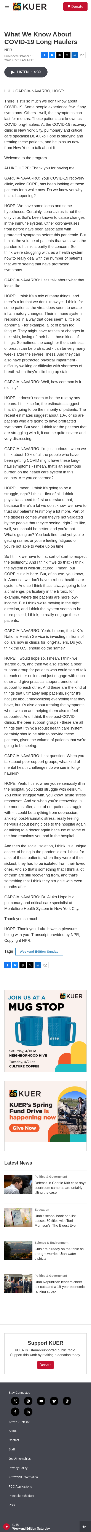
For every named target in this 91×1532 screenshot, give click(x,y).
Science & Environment (51, 1242)
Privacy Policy (18, 1468)
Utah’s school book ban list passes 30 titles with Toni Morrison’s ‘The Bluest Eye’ (56, 1220)
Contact (14, 1440)
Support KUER (45, 1343)
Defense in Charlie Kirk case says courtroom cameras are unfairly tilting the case (60, 1187)
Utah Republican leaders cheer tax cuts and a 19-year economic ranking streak (60, 1286)
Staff (12, 1449)
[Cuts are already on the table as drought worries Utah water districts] (18, 1250)
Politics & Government (51, 1176)
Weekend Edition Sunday (39, 951)
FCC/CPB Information (23, 1477)
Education (42, 1209)
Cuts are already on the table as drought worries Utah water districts (59, 1253)
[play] (6, 1526)
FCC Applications (20, 1486)
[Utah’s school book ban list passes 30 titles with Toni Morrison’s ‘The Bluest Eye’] (18, 1217)
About (13, 1431)
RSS (12, 1505)
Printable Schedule (21, 1495)
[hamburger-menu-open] (7, 6)
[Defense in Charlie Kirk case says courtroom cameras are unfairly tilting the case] (18, 1184)
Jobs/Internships (20, 1458)
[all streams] (85, 1526)
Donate (77, 6)
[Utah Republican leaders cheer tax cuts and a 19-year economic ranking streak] (18, 1283)
